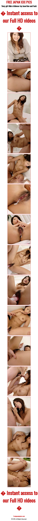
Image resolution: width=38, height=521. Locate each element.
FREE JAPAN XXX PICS (19, 2)
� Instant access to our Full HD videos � (19, 20)
